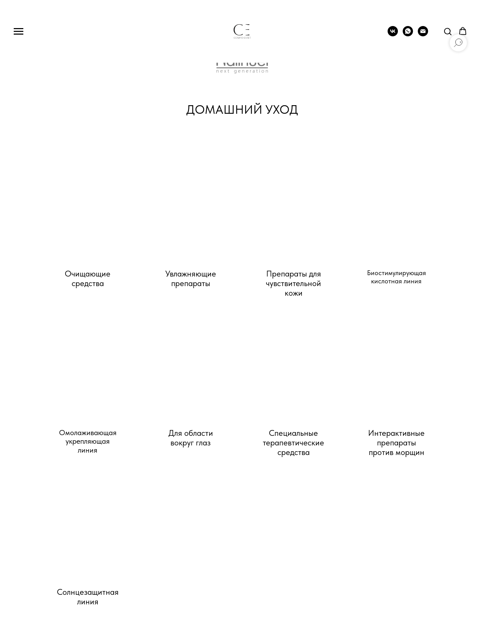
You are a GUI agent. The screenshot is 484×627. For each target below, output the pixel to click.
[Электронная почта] (423, 34)
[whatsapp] (408, 34)
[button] (448, 31)
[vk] (393, 34)
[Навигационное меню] (18, 31)
